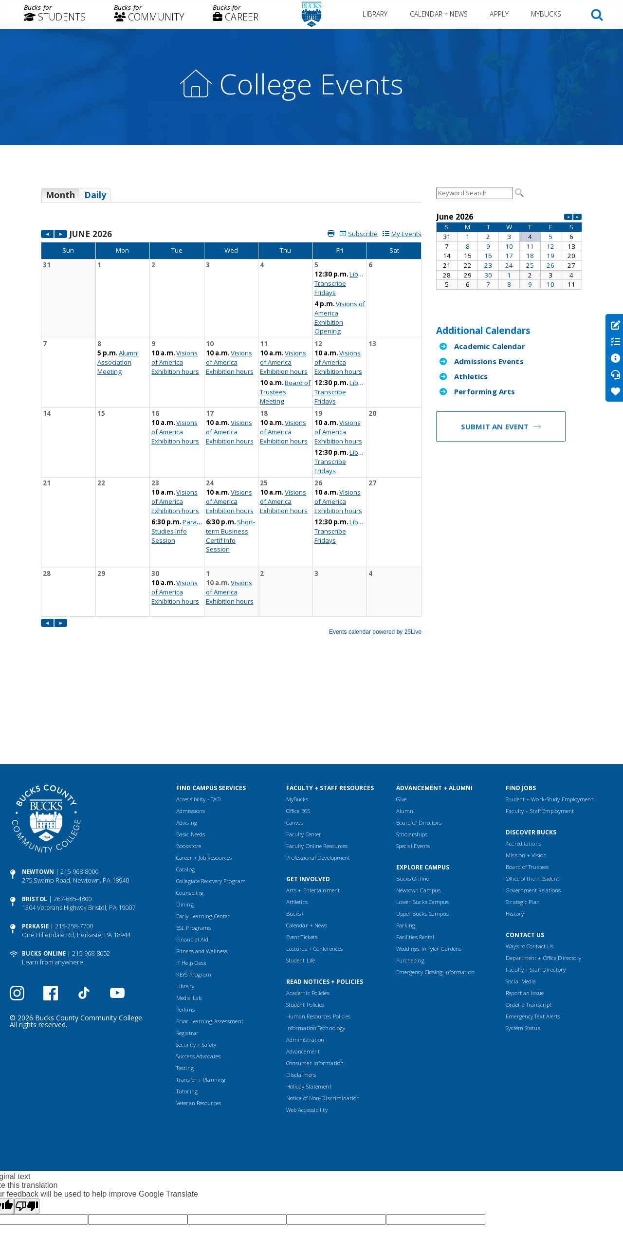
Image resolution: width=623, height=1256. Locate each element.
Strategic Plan (523, 809)
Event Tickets (301, 844)
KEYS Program (193, 881)
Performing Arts (484, 391)
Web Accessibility (307, 1016)
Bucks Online (44, 860)
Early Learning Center (203, 823)
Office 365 (298, 717)
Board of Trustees (527, 773)
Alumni (405, 717)
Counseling (189, 799)
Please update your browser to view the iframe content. (231, 198)
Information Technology (315, 935)
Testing (185, 975)
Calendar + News (439, 13)
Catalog (185, 776)
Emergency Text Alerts (533, 923)
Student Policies (305, 911)
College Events (311, 83)
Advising (186, 729)
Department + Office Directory (543, 864)
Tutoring (187, 998)
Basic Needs (190, 741)
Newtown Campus (418, 797)
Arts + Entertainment (313, 797)
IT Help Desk (191, 869)
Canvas (295, 729)
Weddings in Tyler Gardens (429, 855)
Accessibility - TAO (198, 706)
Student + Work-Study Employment (549, 706)
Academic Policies (308, 900)
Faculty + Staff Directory (536, 876)
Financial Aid (192, 846)
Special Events (413, 753)
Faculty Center (304, 741)
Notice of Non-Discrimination (323, 1005)
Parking (406, 832)
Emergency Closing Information (435, 879)
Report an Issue (525, 900)
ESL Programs (193, 834)
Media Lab (189, 904)
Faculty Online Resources (317, 753)
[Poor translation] (26, 1113)
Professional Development (318, 764)
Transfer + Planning (200, 986)
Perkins (185, 916)
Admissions (190, 717)
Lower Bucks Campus (422, 809)
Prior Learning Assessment (209, 928)
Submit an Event (495, 426)
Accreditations (523, 750)
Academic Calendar (489, 346)
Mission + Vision (526, 762)
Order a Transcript (528, 911)
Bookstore (188, 753)
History (515, 820)
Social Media (521, 888)
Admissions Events (489, 361)
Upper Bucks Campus (422, 820)
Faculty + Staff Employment (540, 717)
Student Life (300, 867)
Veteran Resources (198, 1010)
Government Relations (533, 797)
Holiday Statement (308, 993)
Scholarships (411, 741)
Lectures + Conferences (314, 855)
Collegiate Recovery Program (211, 788)
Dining (185, 811)
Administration (305, 946)
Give (401, 706)
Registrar (187, 939)
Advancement (303, 958)
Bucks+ (295, 820)
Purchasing (410, 867)
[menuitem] (55, 14)
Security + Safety (196, 951)
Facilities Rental (415, 844)
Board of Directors (419, 729)
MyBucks (546, 13)
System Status (523, 935)
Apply (499, 13)
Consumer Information (315, 970)
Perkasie (35, 833)
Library (375, 13)
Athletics (471, 376)
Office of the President (532, 785)
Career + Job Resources (204, 764)
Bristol (34, 806)
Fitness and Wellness (201, 858)
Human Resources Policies (318, 923)
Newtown (38, 778)
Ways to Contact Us (529, 853)
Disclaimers (301, 981)
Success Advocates (198, 963)
